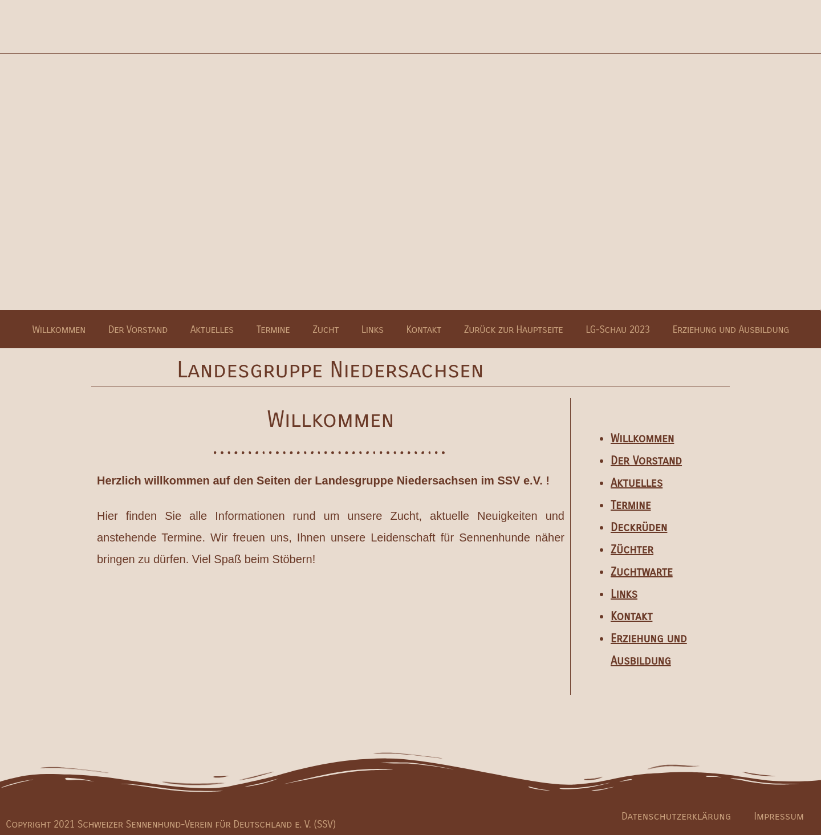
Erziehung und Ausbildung (731, 329)
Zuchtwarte (642, 572)
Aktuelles (212, 329)
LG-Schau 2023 (617, 329)
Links (372, 329)
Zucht (325, 329)
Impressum (779, 816)
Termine (273, 329)
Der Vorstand (138, 329)
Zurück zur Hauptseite (513, 329)
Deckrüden (639, 527)
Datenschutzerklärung (676, 816)
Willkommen (58, 329)
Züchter (632, 549)
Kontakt (424, 329)
